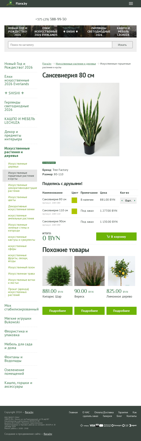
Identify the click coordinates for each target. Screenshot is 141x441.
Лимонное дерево (119, 296)
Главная (73, 412)
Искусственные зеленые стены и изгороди (18, 227)
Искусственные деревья (17, 165)
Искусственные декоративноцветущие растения (22, 188)
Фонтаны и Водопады (13, 359)
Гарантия (123, 412)
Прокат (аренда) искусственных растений (18, 292)
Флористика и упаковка (16, 333)
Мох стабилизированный (20, 307)
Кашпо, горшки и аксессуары (18, 384)
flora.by (29, 412)
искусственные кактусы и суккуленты (21, 238)
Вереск (79, 296)
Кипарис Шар (51, 296)
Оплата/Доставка (104, 412)
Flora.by (46, 63)
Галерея (107, 416)
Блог (119, 416)
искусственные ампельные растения (21, 217)
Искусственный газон (21, 267)
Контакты (132, 416)
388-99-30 (50, 19)
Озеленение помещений (14, 371)
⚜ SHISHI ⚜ (14, 93)
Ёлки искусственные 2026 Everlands (16, 80)
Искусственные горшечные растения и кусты (21, 175)
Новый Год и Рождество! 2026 (18, 65)
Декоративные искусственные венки (21, 207)
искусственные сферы (17, 247)
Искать (122, 45)
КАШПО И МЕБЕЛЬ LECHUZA (19, 120)
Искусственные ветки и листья (21, 281)
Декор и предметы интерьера (13, 135)
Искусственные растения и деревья (17, 152)
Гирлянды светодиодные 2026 (16, 106)
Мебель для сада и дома (18, 346)
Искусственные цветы (17, 198)
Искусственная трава (21, 273)
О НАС (86, 412)
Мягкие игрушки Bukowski (17, 320)
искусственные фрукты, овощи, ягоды (18, 258)
